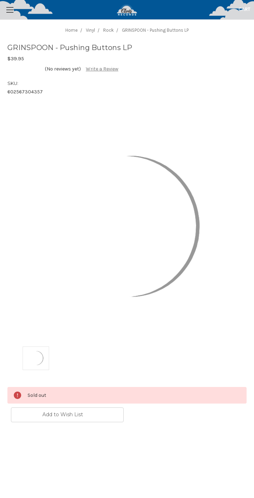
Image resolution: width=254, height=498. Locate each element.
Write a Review (102, 69)
